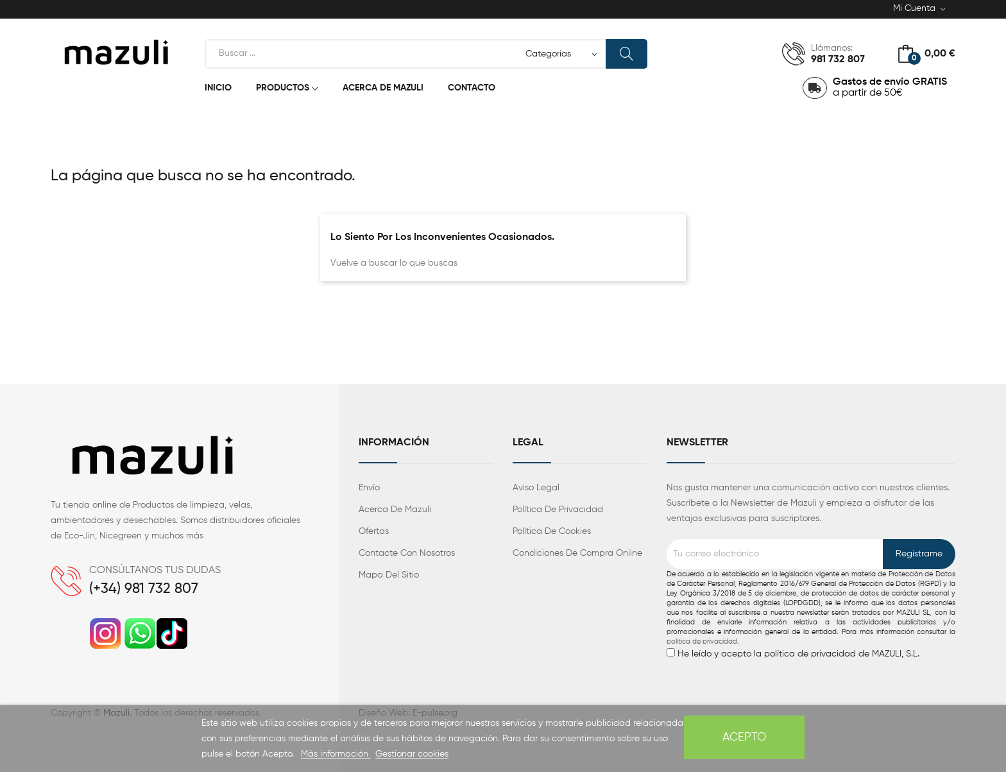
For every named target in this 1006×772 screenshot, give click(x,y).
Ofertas (374, 531)
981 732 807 (838, 60)
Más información (336, 754)
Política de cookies (552, 531)
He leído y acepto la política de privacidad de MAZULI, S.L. (811, 613)
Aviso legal (536, 487)
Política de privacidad (558, 509)
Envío (369, 487)
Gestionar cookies (411, 754)
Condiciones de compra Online (577, 553)
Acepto (744, 737)
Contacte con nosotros (407, 553)
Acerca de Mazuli (395, 509)
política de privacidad (702, 642)
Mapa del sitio (389, 574)
